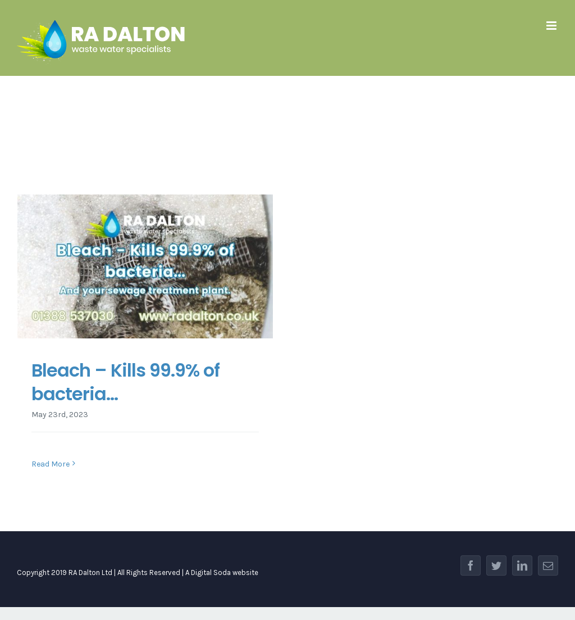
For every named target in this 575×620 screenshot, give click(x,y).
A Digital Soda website (221, 572)
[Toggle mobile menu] (552, 25)
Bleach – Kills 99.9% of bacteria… (125, 381)
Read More (50, 464)
